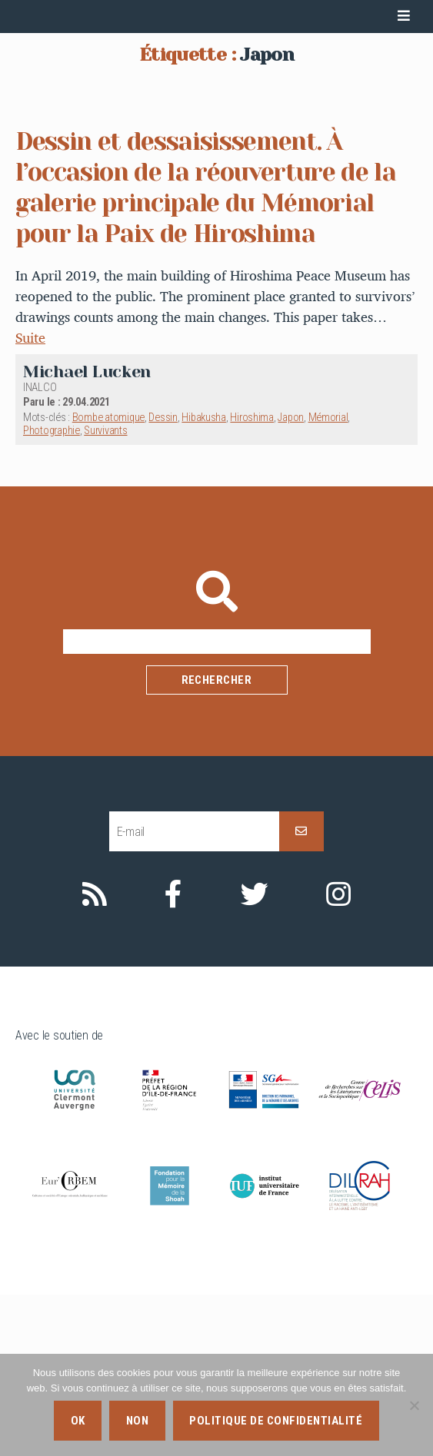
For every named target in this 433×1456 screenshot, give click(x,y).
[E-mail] (194, 992)
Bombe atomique (108, 578)
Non (137, 1421)
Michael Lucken (87, 532)
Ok (78, 1421)
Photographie (51, 592)
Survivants (105, 592)
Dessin (162, 578)
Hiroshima (252, 578)
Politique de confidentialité (275, 1421)
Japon (291, 578)
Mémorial (328, 578)
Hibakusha (204, 578)
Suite (30, 499)
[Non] (413, 1405)
